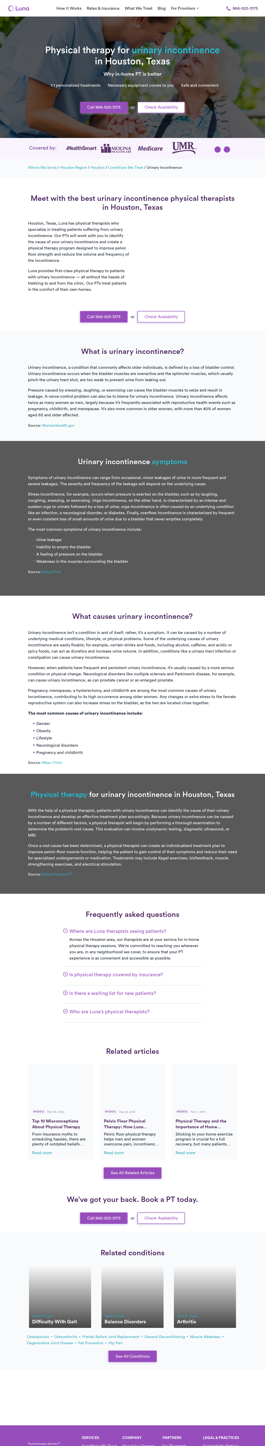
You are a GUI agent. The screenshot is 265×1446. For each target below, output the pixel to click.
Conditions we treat (125, 167)
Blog (162, 8)
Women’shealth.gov (58, 425)
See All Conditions (133, 1356)
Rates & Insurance (103, 8)
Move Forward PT (57, 874)
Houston (98, 167)
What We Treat (138, 8)
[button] (217, 149)
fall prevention (92, 1343)
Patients (38, 1112)
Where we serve (42, 167)
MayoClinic (51, 572)
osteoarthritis (67, 1337)
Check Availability (161, 107)
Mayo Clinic (52, 762)
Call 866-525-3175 (103, 107)
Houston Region (73, 167)
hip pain (115, 1343)
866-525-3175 (242, 8)
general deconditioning (166, 1337)
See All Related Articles (132, 1173)
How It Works (69, 8)
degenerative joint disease (51, 1343)
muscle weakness (206, 1337)
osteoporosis (39, 1337)
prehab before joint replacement (112, 1337)
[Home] (18, 8)
